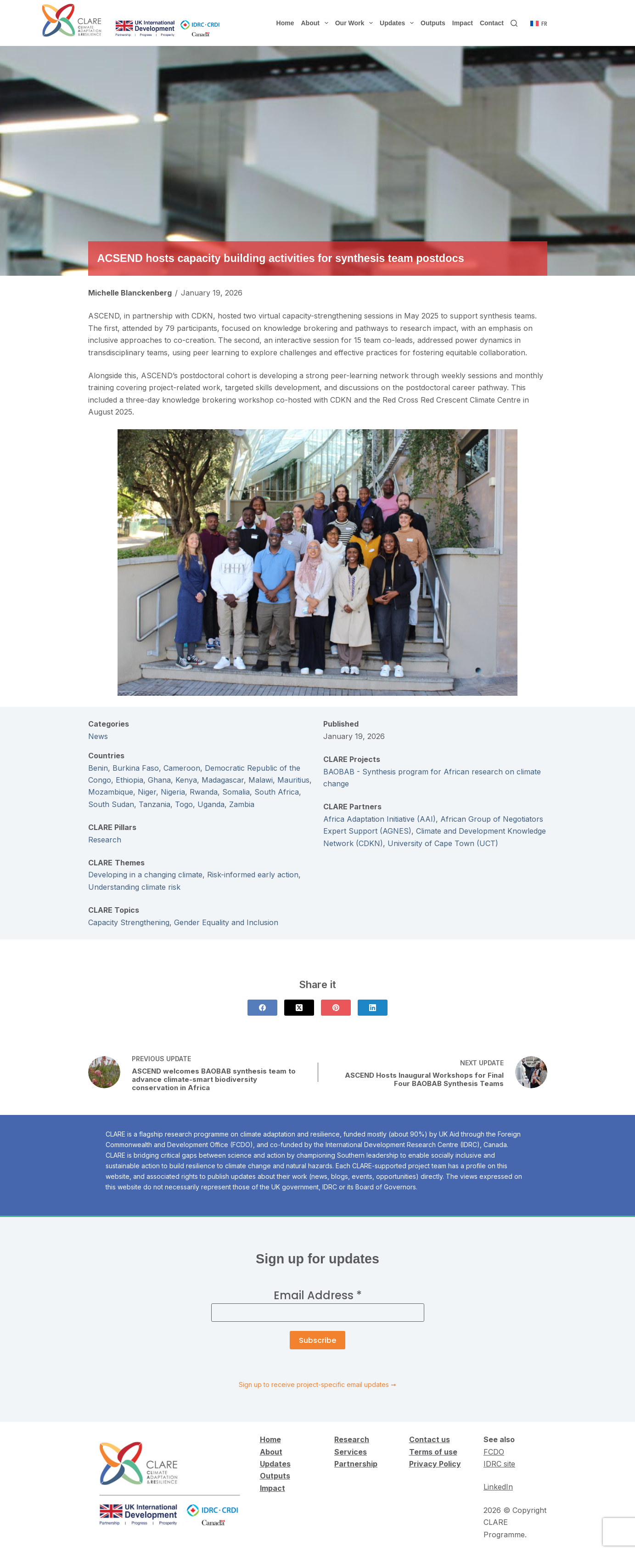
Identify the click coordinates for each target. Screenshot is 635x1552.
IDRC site (499, 1463)
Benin (98, 768)
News (98, 736)
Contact (492, 23)
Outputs (433, 23)
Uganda (211, 804)
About (316, 22)
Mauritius (293, 780)
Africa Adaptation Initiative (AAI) (379, 819)
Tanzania (154, 804)
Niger (147, 791)
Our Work (356, 22)
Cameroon (181, 768)
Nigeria (173, 791)
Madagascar (223, 780)
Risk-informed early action (252, 874)
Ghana (159, 780)
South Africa (276, 791)
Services (350, 1451)
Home (285, 23)
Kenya (186, 780)
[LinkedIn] (373, 1008)
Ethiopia (129, 780)
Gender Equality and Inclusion (226, 922)
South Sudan (111, 804)
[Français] (538, 23)
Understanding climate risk (134, 887)
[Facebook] (262, 1008)
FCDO (493, 1451)
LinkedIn (498, 1486)
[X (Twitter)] (299, 1008)
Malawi (260, 780)
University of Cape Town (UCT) (443, 843)
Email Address (318, 1295)
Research (104, 839)
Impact (462, 23)
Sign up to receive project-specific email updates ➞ (317, 1384)
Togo (184, 804)
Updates (398, 22)
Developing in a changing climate (145, 874)
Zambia (241, 804)
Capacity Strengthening (128, 922)
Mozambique (110, 791)
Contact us (429, 1439)
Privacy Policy (435, 1463)
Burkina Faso (135, 768)
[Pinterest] (336, 1008)
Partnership (355, 1463)
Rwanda (204, 791)
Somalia (236, 791)
